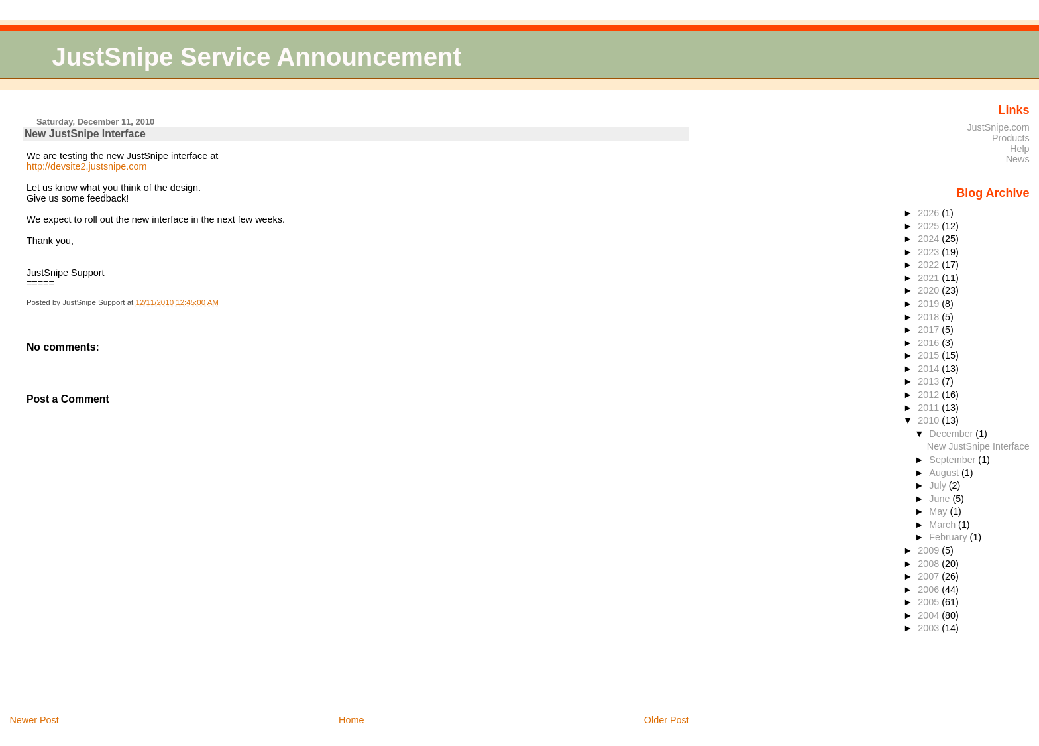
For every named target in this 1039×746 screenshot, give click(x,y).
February (949, 537)
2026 (930, 213)
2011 (930, 408)
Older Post (666, 720)
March (943, 524)
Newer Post (33, 720)
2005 (930, 602)
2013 (930, 381)
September (953, 459)
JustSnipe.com (998, 127)
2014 (930, 368)
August (945, 472)
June (940, 498)
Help (1020, 148)
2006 (930, 589)
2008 (930, 563)
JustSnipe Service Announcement (256, 56)
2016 (930, 343)
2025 (930, 226)
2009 (930, 550)
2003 (930, 628)
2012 (930, 394)
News (1018, 159)
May (939, 511)
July (938, 485)
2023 (930, 252)
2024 (930, 238)
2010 (930, 420)
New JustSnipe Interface (85, 133)
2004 (930, 615)
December (952, 433)
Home (351, 720)
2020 (930, 290)
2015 (930, 355)
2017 (930, 329)
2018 (930, 317)
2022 (930, 264)
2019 (930, 303)
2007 (930, 576)
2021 (930, 278)
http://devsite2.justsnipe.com (87, 166)
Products (1011, 138)
